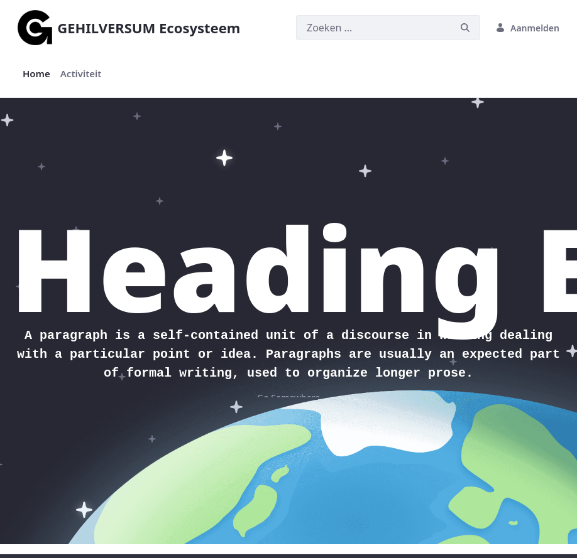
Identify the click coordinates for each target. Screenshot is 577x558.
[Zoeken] (373, 27)
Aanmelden (527, 28)
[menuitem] (36, 73)
